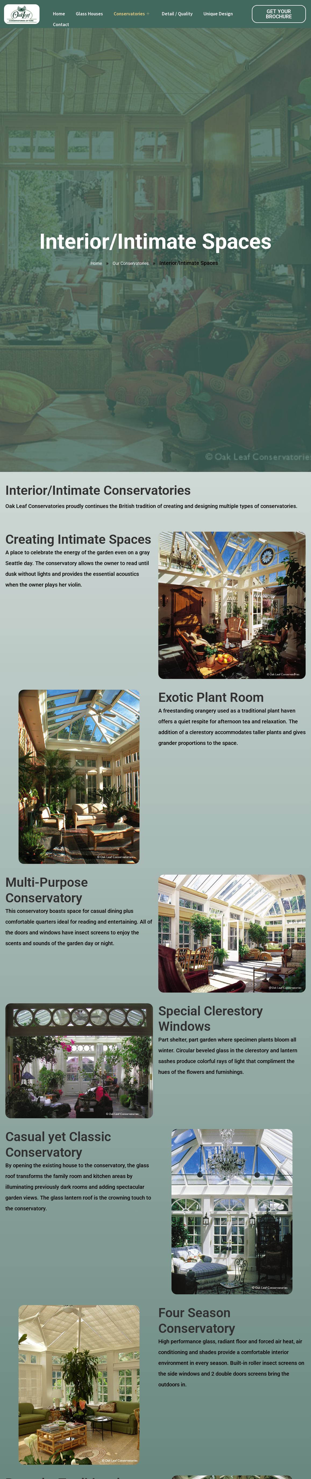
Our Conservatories (131, 263)
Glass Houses (89, 14)
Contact (61, 25)
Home (59, 14)
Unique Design (218, 14)
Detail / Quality (177, 14)
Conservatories (131, 14)
